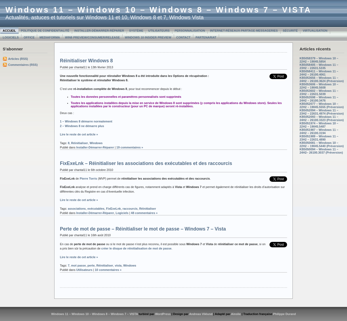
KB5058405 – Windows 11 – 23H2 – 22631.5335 (319, 66)
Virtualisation (315, 30)
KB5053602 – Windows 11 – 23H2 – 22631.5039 (319, 92)
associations (77, 208)
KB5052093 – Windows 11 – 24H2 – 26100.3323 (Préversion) (322, 118)
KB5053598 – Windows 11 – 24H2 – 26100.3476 (319, 99)
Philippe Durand (284, 314)
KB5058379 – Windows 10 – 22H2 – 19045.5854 (319, 60)
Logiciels (11, 37)
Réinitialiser (79, 143)
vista (118, 265)
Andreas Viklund (201, 314)
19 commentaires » (129, 147)
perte (91, 265)
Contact (183, 37)
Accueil (9, 30)
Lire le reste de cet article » (79, 134)
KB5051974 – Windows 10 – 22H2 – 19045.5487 (319, 125)
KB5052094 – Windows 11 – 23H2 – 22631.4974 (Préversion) (322, 112)
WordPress (163, 314)
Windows (95, 143)
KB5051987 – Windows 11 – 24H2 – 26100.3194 (319, 131)
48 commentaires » (144, 213)
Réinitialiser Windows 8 (86, 60)
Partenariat (205, 37)
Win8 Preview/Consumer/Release (92, 37)
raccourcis (130, 208)
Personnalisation (190, 30)
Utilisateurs (159, 30)
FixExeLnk (113, 208)
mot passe (78, 265)
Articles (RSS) (18, 58)
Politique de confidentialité (45, 30)
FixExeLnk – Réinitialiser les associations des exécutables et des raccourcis (146, 163)
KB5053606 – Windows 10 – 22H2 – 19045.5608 (319, 86)
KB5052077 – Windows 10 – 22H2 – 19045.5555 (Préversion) (322, 105)
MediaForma (50, 37)
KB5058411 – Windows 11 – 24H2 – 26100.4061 (319, 73)
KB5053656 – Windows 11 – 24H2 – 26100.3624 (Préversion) (322, 79)
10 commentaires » (108, 269)
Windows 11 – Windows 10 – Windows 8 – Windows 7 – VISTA (158, 9)
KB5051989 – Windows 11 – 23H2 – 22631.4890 (319, 138)
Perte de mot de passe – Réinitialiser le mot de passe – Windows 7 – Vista (143, 229)
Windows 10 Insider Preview (148, 37)
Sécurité (290, 30)
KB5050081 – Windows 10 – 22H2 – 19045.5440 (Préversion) (322, 144)
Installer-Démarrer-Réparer (99, 30)
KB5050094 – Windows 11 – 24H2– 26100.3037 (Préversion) (321, 151)
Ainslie (236, 314)
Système (136, 30)
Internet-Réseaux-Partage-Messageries (244, 30)
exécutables (96, 208)
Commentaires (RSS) (23, 64)
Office (29, 37)
